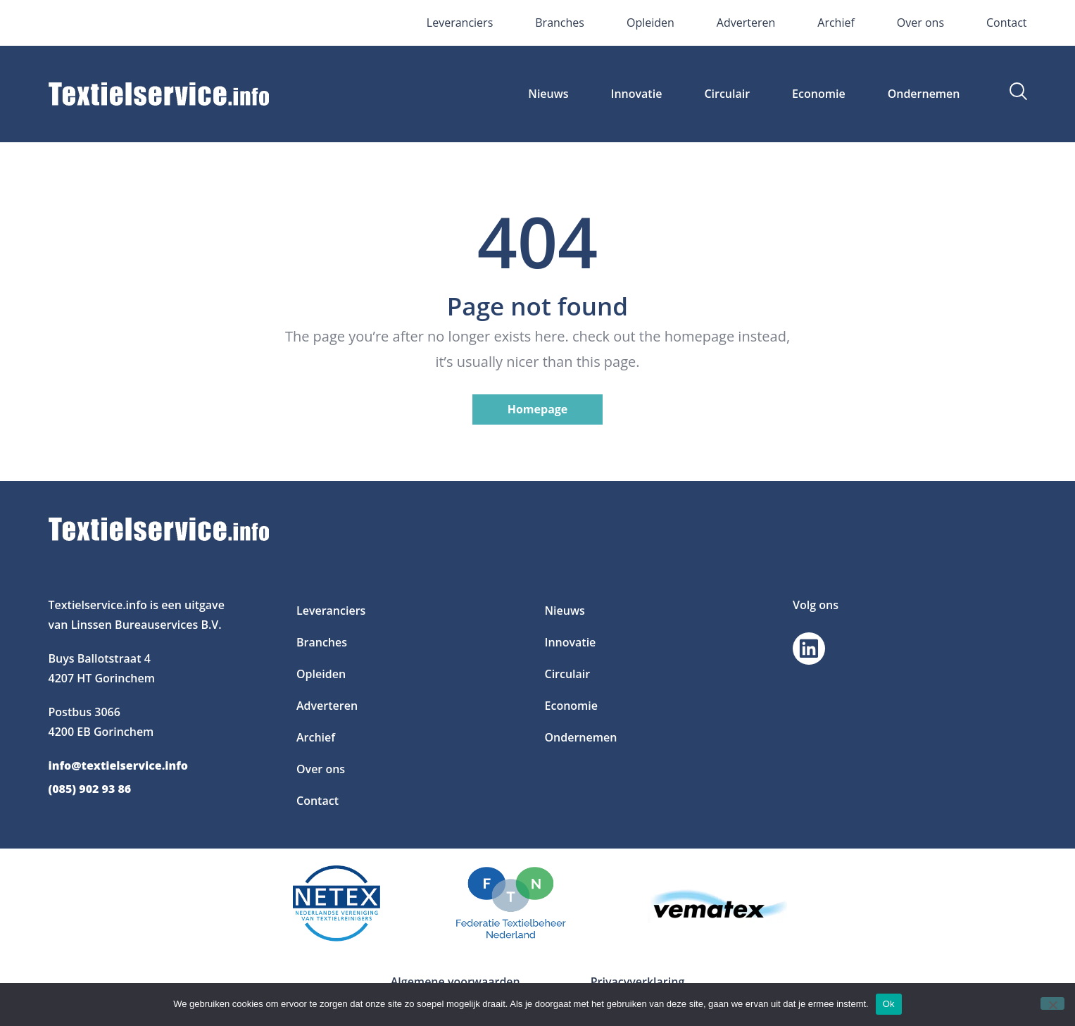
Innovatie (636, 93)
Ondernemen (924, 93)
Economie (818, 93)
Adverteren (746, 22)
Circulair (727, 93)
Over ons (920, 22)
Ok (889, 1004)
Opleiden (650, 22)
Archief (836, 22)
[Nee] (1052, 1003)
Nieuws (548, 93)
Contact (1006, 22)
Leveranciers (460, 22)
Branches (559, 22)
